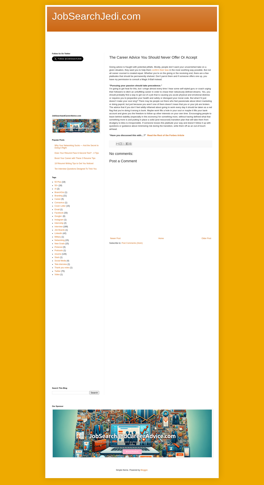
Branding (59, 196)
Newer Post (115, 238)
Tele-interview (61, 264)
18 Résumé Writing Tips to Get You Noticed (74, 163)
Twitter (57, 271)
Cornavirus (59, 202)
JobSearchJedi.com (96, 16)
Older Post (206, 238)
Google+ (58, 216)
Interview (59, 226)
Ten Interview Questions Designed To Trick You (76, 169)
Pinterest (58, 247)
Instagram (59, 220)
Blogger (144, 470)
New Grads (60, 243)
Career (58, 199)
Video (57, 274)
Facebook (59, 213)
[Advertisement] (113, 39)
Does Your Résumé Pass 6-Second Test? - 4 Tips (77, 153)
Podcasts (59, 250)
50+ (56, 185)
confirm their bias (160, 70)
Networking (60, 240)
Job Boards (60, 230)
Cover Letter (60, 206)
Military (58, 237)
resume (58, 254)
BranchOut (59, 192)
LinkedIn (58, 233)
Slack (57, 257)
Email (57, 209)
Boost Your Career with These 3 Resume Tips (75, 158)
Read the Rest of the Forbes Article (165, 135)
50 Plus (58, 182)
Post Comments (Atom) (132, 243)
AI (55, 189)
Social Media (60, 261)
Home (161, 238)
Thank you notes (62, 267)
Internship (59, 223)
